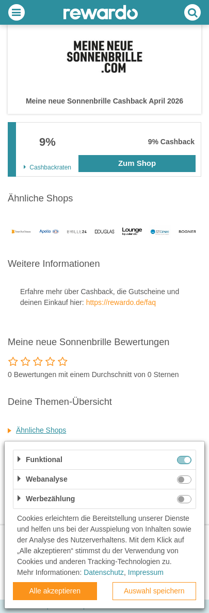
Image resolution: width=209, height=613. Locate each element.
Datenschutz (104, 572)
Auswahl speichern (154, 591)
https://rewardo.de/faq (121, 302)
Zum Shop (137, 163)
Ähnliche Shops (41, 430)
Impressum (146, 572)
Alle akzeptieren (55, 591)
